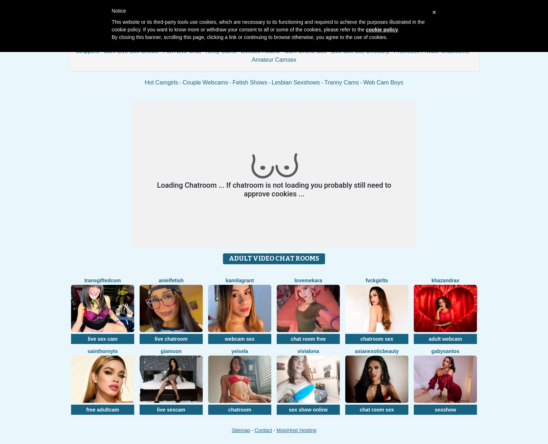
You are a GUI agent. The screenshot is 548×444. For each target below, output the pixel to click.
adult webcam (445, 339)
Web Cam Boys (383, 82)
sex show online (308, 410)
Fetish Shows (250, 82)
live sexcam (171, 410)
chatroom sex (376, 339)
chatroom (239, 410)
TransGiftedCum (102, 280)
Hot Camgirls (161, 82)
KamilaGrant (239, 280)
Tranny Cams (341, 82)
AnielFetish (171, 280)
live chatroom (171, 339)
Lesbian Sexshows (296, 82)
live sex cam (103, 339)
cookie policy (382, 29)
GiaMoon (171, 351)
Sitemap (241, 430)
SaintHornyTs (102, 351)
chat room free (308, 339)
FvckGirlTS (376, 280)
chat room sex (377, 410)
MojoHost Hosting (297, 430)
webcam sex (240, 339)
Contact (263, 430)
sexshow (445, 410)
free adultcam (102, 410)
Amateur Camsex (274, 60)
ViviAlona (308, 351)
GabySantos (445, 351)
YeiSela (239, 351)
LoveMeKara (308, 280)
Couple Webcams (205, 82)
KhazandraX (445, 280)
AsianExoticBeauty (377, 351)
